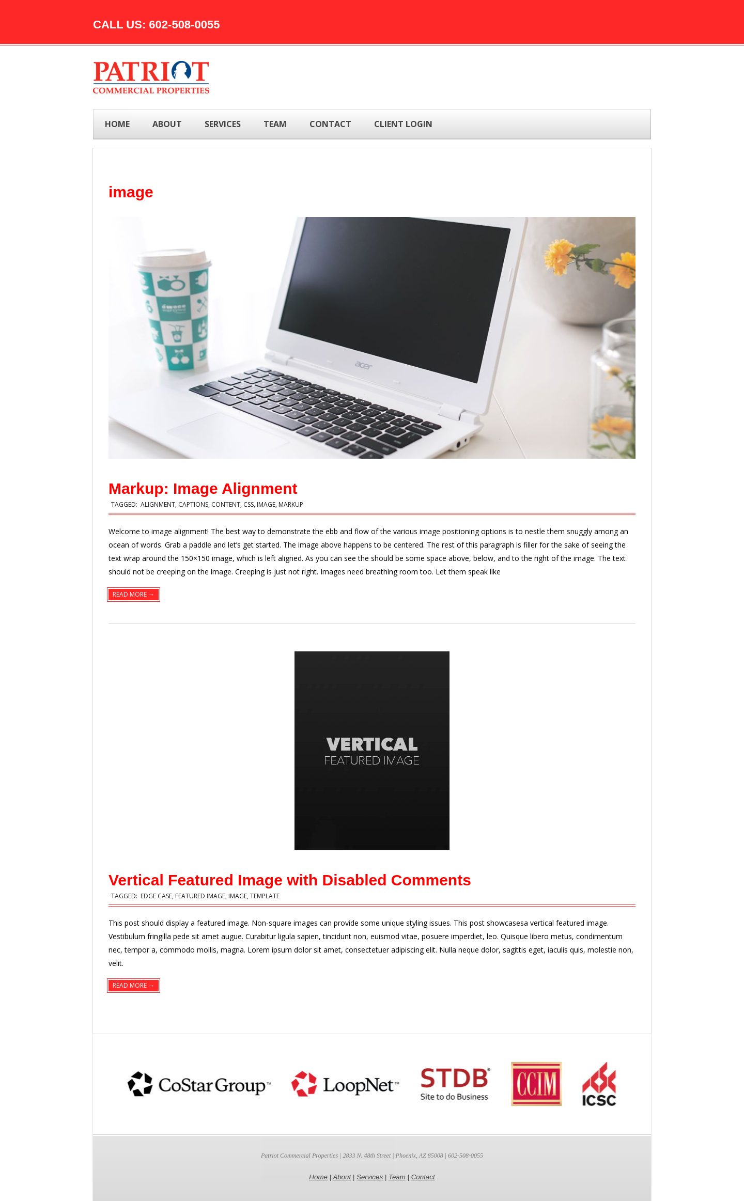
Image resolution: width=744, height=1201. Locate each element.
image (266, 504)
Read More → (133, 594)
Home (117, 124)
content (225, 504)
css (248, 504)
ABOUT (167, 124)
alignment (158, 504)
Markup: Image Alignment (203, 488)
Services (370, 1177)
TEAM (275, 124)
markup (290, 504)
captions (193, 504)
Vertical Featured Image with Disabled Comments (290, 879)
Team (397, 1177)
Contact (423, 1177)
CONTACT (330, 124)
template (265, 896)
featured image (200, 896)
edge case (156, 896)
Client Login (403, 124)
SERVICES (223, 124)
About (342, 1177)
